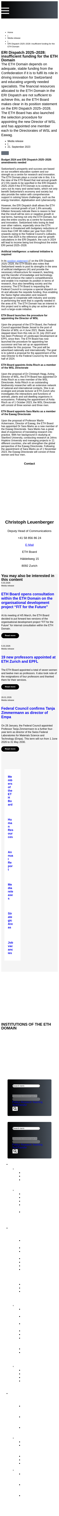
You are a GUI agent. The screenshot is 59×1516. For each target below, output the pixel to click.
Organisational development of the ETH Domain (38, 1477)
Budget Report (31, 1197)
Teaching (37, 1102)
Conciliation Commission (38, 1377)
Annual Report (31, 1193)
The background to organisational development (34, 1499)
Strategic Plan (31, 1201)
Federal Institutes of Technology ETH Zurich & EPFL (39, 1420)
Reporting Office (32, 1373)
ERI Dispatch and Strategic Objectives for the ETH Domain (40, 1295)
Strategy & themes (30, 1438)
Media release (14, 38)
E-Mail (29, 545)
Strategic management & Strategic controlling (38, 1310)
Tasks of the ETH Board (34, 1305)
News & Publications (29, 1163)
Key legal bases (32, 1287)
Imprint (13, 992)
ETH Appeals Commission (39, 1370)
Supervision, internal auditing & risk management (35, 1356)
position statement (17, 260)
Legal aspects (18, 988)
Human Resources (34, 1334)
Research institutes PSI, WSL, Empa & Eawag (38, 1429)
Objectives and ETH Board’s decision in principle (35, 1488)
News (20, 1168)
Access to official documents (33, 1382)
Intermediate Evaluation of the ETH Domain (39, 1206)
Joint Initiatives (31, 1456)
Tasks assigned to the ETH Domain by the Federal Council (39, 1448)
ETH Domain (21, 1392)
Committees (30, 1262)
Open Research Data (36, 1459)
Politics (16, 1102)
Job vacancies (31, 1269)
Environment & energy (36, 1463)
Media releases (32, 1172)
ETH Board (15, 975)
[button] (12, 152)
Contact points (27, 1366)
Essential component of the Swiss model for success (37, 1409)
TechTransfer (19, 1105)
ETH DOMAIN (15, 984)
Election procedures (35, 1330)
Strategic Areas (32, 1441)
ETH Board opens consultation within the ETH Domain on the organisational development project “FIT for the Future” (27, 600)
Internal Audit (30, 1265)
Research (26, 1102)
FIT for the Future (29, 1470)
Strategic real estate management (35, 1325)
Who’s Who (29, 1258)
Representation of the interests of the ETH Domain (36, 1341)
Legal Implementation (36, 1348)
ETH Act (27, 1284)
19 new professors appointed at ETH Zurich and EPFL (28, 659)
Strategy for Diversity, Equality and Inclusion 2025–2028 (36, 1215)
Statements (29, 1176)
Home (10, 32)
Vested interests (32, 1247)
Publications (25, 1190)
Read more (10, 635)
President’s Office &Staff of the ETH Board (39, 1253)
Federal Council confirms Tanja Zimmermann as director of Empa (28, 712)
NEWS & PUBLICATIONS (22, 980)
